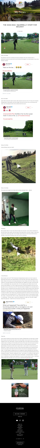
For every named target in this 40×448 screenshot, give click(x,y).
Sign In (20, 416)
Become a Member (20, 413)
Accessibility (20, 435)
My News (20, 426)
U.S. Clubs (18, 438)
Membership (20, 427)
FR (23, 438)
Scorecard (20, 425)
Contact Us (20, 429)
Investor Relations (20, 432)
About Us (20, 424)
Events (20, 428)
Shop (20, 433)
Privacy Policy (20, 434)
